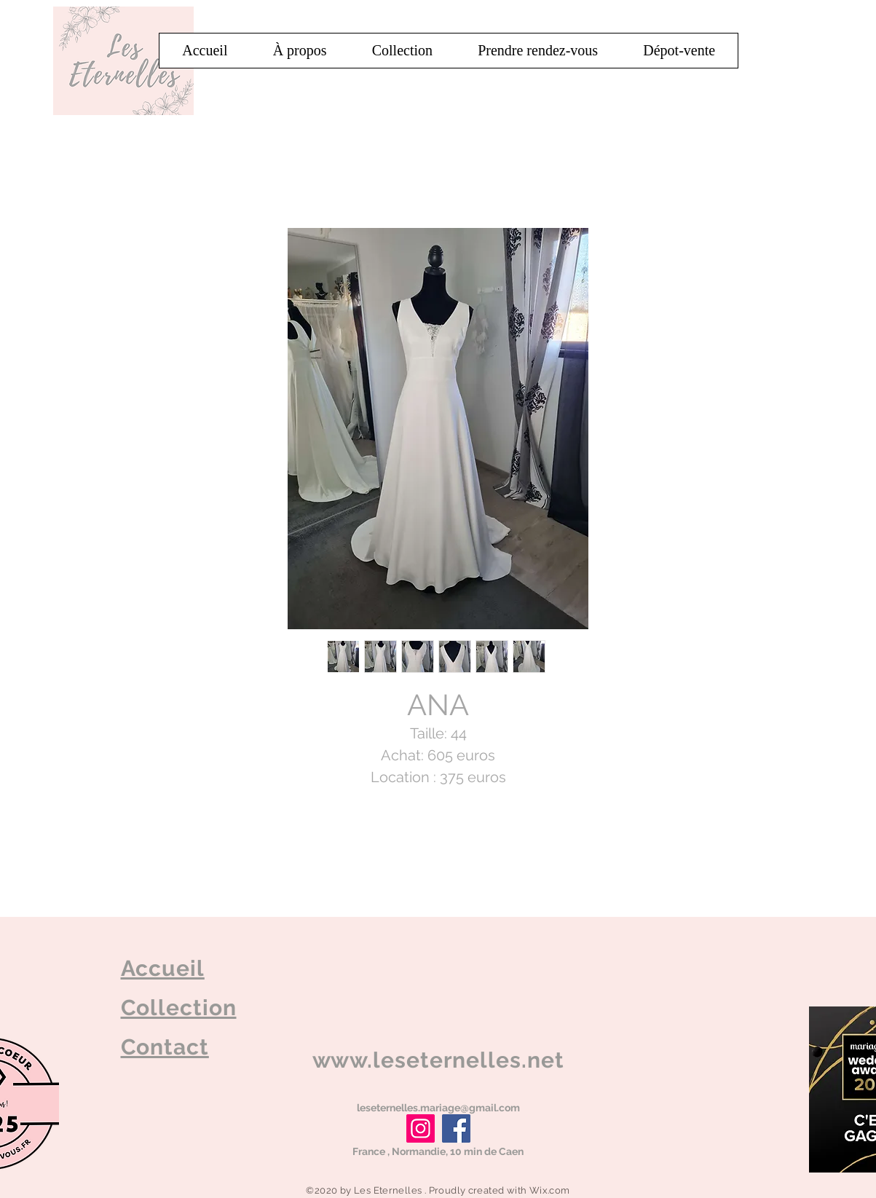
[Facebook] (456, 1128)
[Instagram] (420, 1128)
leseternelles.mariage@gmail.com (438, 1108)
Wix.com (549, 1190)
